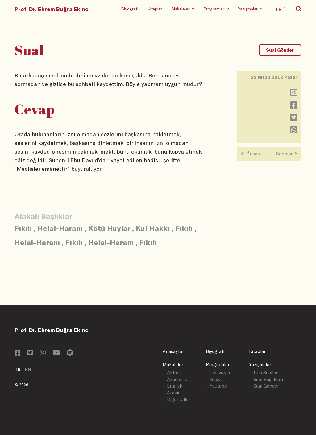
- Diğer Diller (177, 399)
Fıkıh (23, 228)
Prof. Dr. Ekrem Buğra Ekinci (52, 9)
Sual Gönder (280, 50)
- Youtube (217, 385)
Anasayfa (172, 351)
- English (173, 385)
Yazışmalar (260, 364)
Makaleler (173, 364)
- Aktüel (172, 372)
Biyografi (129, 8)
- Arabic (172, 392)
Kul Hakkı (153, 228)
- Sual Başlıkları (266, 379)
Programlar (218, 364)
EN (28, 369)
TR (18, 369)
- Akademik (175, 379)
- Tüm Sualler (264, 372)
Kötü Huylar (109, 228)
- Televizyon (219, 372)
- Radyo (215, 379)
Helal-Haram (60, 228)
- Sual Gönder (264, 385)
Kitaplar (155, 8)
